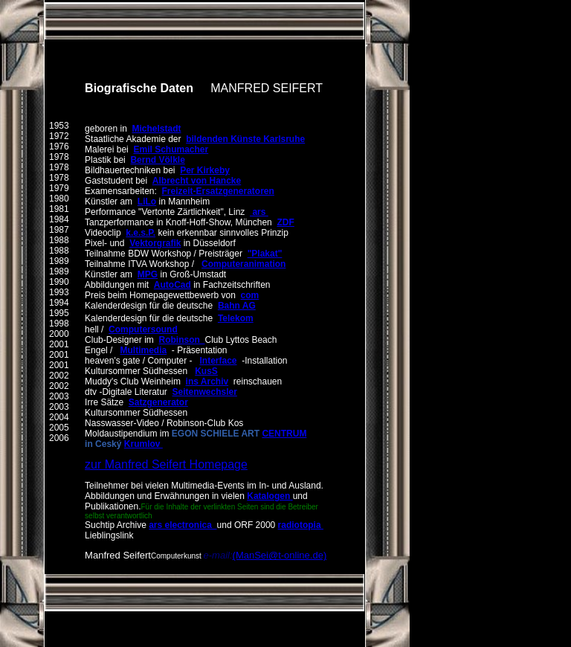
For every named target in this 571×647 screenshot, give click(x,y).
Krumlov (143, 444)
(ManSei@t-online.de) (280, 555)
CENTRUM (284, 433)
